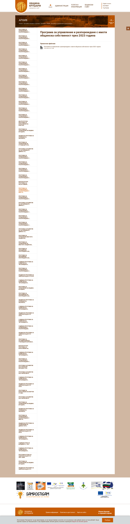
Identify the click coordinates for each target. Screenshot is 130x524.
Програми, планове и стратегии (32, 23)
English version (107, 3)
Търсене (106, 8)
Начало (50, 7)
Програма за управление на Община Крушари (26, 463)
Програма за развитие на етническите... (26, 372)
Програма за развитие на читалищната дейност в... (26, 150)
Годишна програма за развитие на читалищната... (26, 263)
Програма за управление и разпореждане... (62, 23)
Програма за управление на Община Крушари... (26, 131)
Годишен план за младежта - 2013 (24, 443)
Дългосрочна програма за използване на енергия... (23, 123)
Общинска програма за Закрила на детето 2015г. (26, 385)
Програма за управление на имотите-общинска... (26, 243)
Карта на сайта (81, 512)
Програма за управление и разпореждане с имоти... (24, 190)
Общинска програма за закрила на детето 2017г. (26, 334)
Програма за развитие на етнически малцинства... (26, 367)
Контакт (106, 6)
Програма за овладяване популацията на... (24, 250)
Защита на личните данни (79, 521)
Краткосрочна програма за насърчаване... (23, 183)
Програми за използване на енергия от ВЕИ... (26, 392)
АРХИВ (48, 23)
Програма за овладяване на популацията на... (24, 295)
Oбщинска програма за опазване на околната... (26, 410)
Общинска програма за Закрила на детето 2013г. (26, 431)
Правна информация (52, 512)
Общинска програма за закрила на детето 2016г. (26, 314)
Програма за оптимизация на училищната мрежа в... (26, 341)
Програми (43, 23)
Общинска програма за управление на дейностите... (26, 425)
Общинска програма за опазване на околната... (26, 137)
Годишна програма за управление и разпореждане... (26, 327)
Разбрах (107, 520)
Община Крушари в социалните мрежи (105, 512)
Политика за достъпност (67, 512)
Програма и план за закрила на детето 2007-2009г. (25, 456)
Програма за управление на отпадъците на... (24, 144)
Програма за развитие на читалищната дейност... (26, 204)
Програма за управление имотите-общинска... (26, 237)
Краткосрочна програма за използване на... (24, 347)
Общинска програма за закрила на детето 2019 (26, 275)
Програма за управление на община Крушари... (26, 288)
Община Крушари (34, 5)
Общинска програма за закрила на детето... (26, 468)
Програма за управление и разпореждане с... (24, 31)
